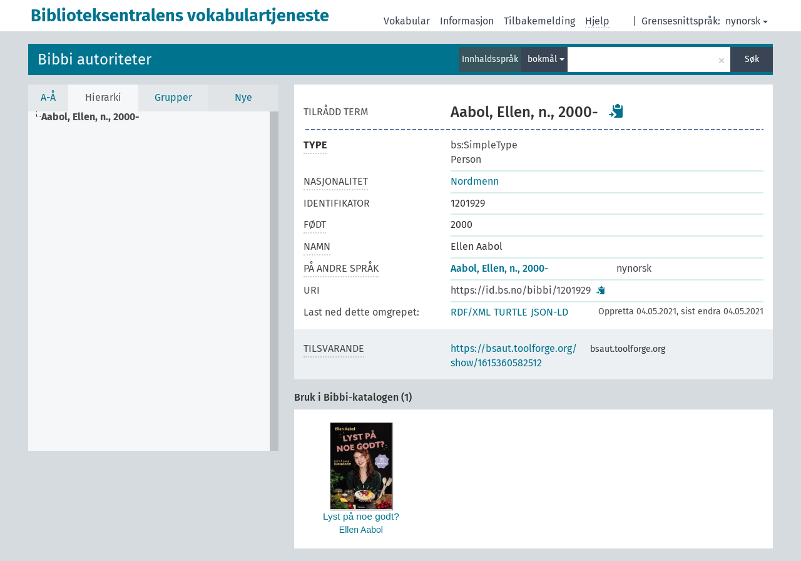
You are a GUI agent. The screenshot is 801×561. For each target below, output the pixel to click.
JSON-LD (549, 312)
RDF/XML (471, 312)
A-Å (48, 97)
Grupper (173, 97)
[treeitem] (96, 117)
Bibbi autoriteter (94, 59)
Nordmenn (475, 181)
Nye (243, 97)
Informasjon (467, 21)
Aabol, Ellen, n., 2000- (499, 268)
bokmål (546, 59)
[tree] (153, 281)
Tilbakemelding (539, 21)
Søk (752, 59)
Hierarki (103, 97)
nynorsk (746, 21)
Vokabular (407, 21)
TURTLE (511, 312)
